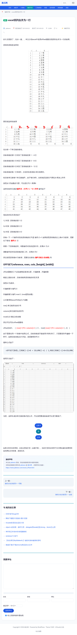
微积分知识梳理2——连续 (63, 495)
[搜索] (67, 3)
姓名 (4, 597)
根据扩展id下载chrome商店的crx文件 (19, 545)
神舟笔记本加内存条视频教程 (16, 532)
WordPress (41, 627)
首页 (10, 7)
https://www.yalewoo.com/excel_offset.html (20, 468)
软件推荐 (52, 7)
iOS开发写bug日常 (12, 514)
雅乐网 (5, 3)
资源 (45, 7)
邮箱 (28, 597)
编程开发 (30, 7)
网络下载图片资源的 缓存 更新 (16, 518)
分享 (38, 437)
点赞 (38, 425)
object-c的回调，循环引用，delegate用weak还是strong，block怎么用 (30, 527)
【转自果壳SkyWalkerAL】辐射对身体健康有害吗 (23, 540)
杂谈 (67, 7)
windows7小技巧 (12, 536)
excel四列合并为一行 (19, 20)
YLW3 (52, 627)
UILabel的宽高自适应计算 (15, 523)
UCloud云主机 (59, 627)
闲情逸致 (60, 7)
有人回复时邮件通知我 (15, 615)
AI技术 (16, 7)
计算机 (23, 7)
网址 (52, 597)
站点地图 (38, 631)
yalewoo (8, 28)
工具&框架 (38, 7)
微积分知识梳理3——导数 (13, 483)
